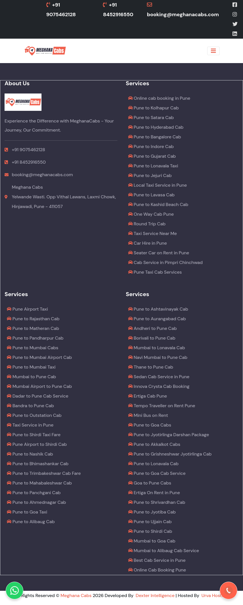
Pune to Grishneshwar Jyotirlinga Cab (170, 454)
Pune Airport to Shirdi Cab (37, 444)
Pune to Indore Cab (151, 146)
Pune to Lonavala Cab (153, 464)
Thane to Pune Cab (150, 367)
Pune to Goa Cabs (149, 425)
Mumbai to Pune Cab (31, 377)
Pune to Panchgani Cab (34, 493)
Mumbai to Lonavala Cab (156, 348)
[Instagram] (235, 14)
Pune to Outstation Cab (34, 415)
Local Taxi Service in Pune (157, 185)
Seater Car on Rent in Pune (158, 253)
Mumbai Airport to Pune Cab (39, 386)
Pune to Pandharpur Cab (35, 338)
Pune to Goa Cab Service (157, 473)
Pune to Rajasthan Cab (33, 319)
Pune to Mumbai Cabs (32, 348)
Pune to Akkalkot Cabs (154, 444)
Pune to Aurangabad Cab (157, 319)
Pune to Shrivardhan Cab (156, 502)
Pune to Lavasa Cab (151, 195)
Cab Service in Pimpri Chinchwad (165, 262)
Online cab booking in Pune (159, 98)
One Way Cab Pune (151, 214)
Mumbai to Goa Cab (151, 541)
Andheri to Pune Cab (152, 328)
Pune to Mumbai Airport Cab (39, 357)
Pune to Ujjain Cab (150, 522)
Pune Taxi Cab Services (155, 272)
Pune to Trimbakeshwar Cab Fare (44, 473)
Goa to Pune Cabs (149, 483)
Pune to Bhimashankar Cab (37, 464)
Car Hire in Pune (147, 243)
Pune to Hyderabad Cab (156, 127)
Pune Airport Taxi (27, 309)
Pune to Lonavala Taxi (153, 166)
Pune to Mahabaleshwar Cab (39, 483)
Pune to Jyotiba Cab (152, 512)
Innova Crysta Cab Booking (159, 386)
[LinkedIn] (235, 33)
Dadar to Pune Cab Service (37, 396)
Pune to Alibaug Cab (31, 522)
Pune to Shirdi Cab (150, 531)
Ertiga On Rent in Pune (154, 493)
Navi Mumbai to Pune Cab (158, 357)
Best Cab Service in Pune (157, 560)
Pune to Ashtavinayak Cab (158, 309)
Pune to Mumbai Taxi (31, 367)
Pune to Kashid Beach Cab (158, 204)
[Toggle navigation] (213, 51)
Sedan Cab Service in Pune (159, 377)
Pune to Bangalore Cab (154, 137)
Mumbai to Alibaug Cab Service (163, 551)
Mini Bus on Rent (148, 415)
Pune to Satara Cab (151, 117)
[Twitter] (235, 24)
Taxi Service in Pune (30, 425)
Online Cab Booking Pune (157, 570)
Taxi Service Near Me (152, 233)
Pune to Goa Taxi (27, 512)
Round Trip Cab (147, 224)
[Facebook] (235, 4)
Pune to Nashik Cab (30, 454)
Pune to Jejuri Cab (150, 175)
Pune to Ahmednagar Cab (36, 502)
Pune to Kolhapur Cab (153, 108)
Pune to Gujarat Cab (152, 156)
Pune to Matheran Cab (33, 328)
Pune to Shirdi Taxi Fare (34, 435)
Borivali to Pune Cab (151, 338)
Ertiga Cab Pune (147, 396)
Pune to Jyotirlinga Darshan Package (168, 435)
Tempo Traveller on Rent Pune (161, 406)
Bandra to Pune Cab (30, 406)
